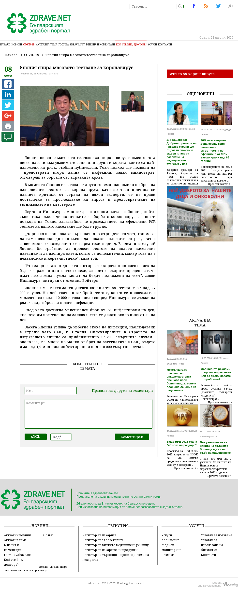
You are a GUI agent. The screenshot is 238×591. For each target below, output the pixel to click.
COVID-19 (29, 44)
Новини (17, 44)
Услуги (152, 44)
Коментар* (88, 414)
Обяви (48, 535)
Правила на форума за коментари (122, 390)
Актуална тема (46, 44)
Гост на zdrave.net (72, 44)
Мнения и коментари (100, 44)
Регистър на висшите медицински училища (116, 545)
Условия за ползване (216, 535)
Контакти (165, 44)
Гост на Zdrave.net (18, 555)
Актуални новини (17, 535)
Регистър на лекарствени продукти (110, 550)
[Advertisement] (202, 283)
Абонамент (170, 540)
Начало (5, 44)
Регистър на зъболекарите (103, 540)
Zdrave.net (94, 583)
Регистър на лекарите (99, 535)
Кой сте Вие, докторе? (131, 44)
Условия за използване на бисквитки (212, 545)
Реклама (168, 555)
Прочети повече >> (220, 184)
